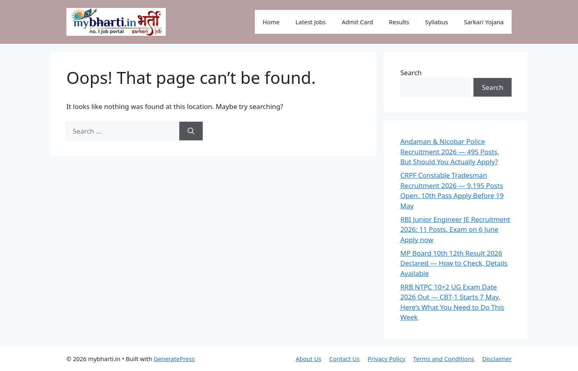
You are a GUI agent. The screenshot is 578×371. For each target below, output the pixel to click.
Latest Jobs (310, 22)
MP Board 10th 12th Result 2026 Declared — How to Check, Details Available (453, 263)
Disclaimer (497, 359)
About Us (309, 359)
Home (271, 22)
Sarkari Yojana (484, 22)
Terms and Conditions (443, 359)
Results (399, 22)
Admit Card (357, 22)
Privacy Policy (386, 359)
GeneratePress (174, 359)
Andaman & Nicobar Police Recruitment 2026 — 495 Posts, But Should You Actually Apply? (449, 151)
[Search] (191, 131)
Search (411, 72)
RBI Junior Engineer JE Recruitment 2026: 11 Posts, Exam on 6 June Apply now (455, 229)
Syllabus (436, 22)
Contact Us (344, 359)
